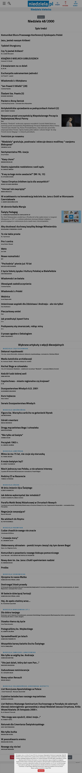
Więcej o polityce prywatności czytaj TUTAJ (41, 768)
